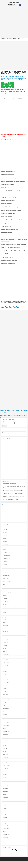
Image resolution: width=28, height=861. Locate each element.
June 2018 (5, 774)
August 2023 (5, 665)
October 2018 (5, 762)
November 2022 (6, 682)
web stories (5, 607)
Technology (5, 604)
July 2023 (4, 668)
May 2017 (4, 811)
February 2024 (5, 648)
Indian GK (5, 561)
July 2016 (4, 840)
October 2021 (5, 697)
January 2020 (5, 720)
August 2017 (5, 803)
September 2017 (6, 800)
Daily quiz (6, 38)
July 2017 (4, 805)
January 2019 (5, 754)
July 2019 (4, 737)
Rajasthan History (6, 590)
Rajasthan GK (5, 584)
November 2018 (6, 760)
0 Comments (24, 79)
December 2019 (6, 722)
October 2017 (5, 797)
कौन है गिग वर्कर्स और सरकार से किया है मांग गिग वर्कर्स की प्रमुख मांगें (14, 487)
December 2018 (6, 757)
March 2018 (5, 783)
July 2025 (4, 628)
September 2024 (6, 645)
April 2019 (4, 745)
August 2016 (5, 837)
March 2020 (5, 714)
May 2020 (4, 711)
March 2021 (5, 705)
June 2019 (5, 740)
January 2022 (5, 694)
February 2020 (5, 717)
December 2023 (6, 654)
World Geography (6, 612)
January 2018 (5, 788)
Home (2, 38)
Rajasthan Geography (7, 581)
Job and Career (6, 570)
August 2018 (5, 768)
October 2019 (5, 728)
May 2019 (4, 742)
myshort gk (14, 79)
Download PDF (6, 541)
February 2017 (5, 820)
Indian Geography (6, 558)
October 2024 (5, 642)
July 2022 (4, 685)
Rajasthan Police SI (5, 78)
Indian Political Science (7, 567)
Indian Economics (6, 555)
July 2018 (4, 771)
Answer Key (5, 527)
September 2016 (6, 834)
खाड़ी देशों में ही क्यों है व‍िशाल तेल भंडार (9, 483)
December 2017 (6, 791)
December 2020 (6, 708)
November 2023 (6, 657)
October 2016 (5, 831)
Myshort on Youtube (14, 2)
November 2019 (6, 725)
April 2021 (4, 702)
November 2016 (6, 828)
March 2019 (5, 748)
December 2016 (6, 825)
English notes (5, 544)
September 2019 (6, 731)
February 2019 (5, 751)
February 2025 (5, 631)
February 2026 (5, 622)
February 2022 (5, 691)
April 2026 (4, 619)
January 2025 (5, 634)
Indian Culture (5, 552)
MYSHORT (12, 4)
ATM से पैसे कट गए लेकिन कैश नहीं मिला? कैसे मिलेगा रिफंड (13, 490)
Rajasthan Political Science (8, 592)
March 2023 (5, 677)
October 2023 (5, 659)
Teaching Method (6, 601)
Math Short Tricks (6, 572)
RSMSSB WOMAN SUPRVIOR (19, 78)
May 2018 (4, 777)
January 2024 (5, 651)
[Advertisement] (14, 22)
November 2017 (6, 794)
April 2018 (4, 780)
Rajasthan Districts (6, 578)
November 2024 (6, 639)
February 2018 (5, 785)
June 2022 (5, 688)
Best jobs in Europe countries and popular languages (13, 496)
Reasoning (5, 595)
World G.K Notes (6, 610)
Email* (8, 422)
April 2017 (4, 814)
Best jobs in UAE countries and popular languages (13, 493)
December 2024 (6, 637)
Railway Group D (20, 76)
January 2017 (5, 823)
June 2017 (5, 808)
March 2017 (5, 817)
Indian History (5, 564)
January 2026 (5, 625)
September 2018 (6, 765)
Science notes (10, 76)
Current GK (5, 535)
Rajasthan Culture (6, 575)
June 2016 (5, 843)
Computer (5, 532)
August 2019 (5, 734)
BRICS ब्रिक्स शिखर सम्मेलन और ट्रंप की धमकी (11, 499)
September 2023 (6, 662)
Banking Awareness (7, 529)
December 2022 (6, 679)
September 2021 (6, 699)
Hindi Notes (5, 549)
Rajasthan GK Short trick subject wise (10, 587)
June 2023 (5, 671)
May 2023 (4, 674)
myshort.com (14, 859)
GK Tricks (4, 547)
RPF (11, 78)
